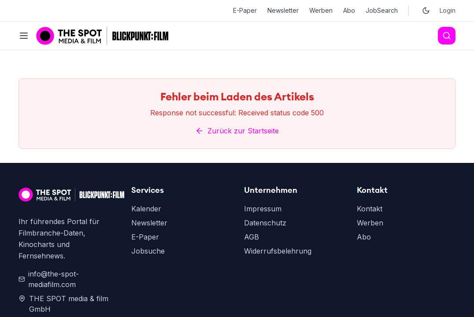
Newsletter (283, 10)
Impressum (262, 288)
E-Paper (245, 10)
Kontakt (369, 288)
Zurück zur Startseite (237, 210)
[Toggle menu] (24, 35)
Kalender (146, 288)
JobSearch (382, 10)
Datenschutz (265, 302)
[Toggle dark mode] (426, 10)
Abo (349, 10)
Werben (321, 10)
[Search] (446, 35)
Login (447, 10)
